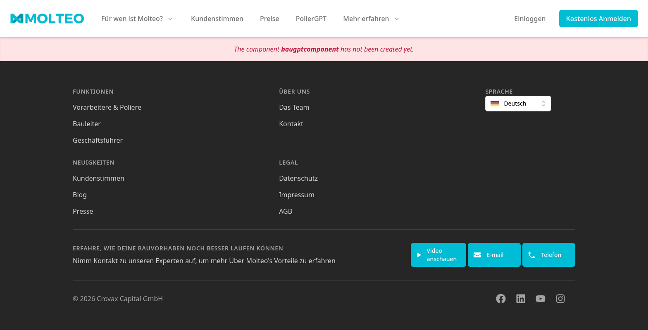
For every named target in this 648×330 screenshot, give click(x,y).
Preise (269, 18)
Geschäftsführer (98, 140)
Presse (83, 211)
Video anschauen (436, 255)
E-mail (488, 255)
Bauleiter (87, 123)
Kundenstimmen (217, 18)
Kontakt (291, 123)
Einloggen (530, 18)
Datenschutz (298, 178)
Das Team (294, 107)
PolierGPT (311, 18)
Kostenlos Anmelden (598, 18)
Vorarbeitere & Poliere (107, 107)
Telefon (544, 255)
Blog (80, 194)
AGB (285, 211)
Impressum (296, 194)
